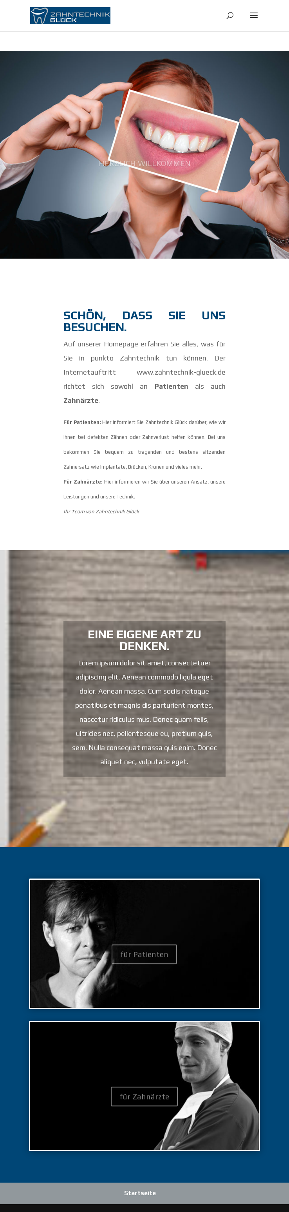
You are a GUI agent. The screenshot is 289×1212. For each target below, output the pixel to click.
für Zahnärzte (144, 1101)
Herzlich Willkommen (145, 171)
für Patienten (144, 959)
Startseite (140, 1193)
